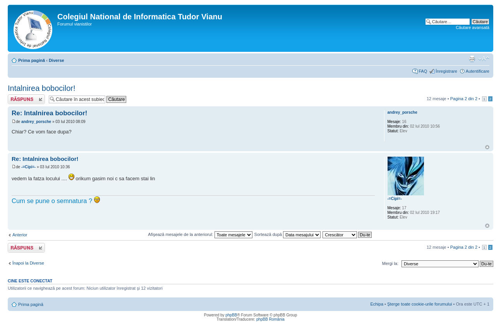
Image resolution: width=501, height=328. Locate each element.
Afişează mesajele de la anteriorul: (200, 234)
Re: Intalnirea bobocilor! (50, 113)
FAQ (423, 71)
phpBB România (270, 319)
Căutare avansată (472, 27)
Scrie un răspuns (26, 99)
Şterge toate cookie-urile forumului (419, 304)
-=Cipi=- (28, 167)
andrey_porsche (36, 122)
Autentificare (477, 71)
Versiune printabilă (472, 58)
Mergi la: (390, 263)
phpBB (231, 315)
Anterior (19, 234)
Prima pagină (31, 60)
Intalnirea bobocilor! (41, 88)
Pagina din (463, 98)
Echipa (376, 304)
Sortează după (287, 234)
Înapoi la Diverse (28, 263)
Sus (487, 147)
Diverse (56, 60)
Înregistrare (446, 71)
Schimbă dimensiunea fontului (483, 58)
